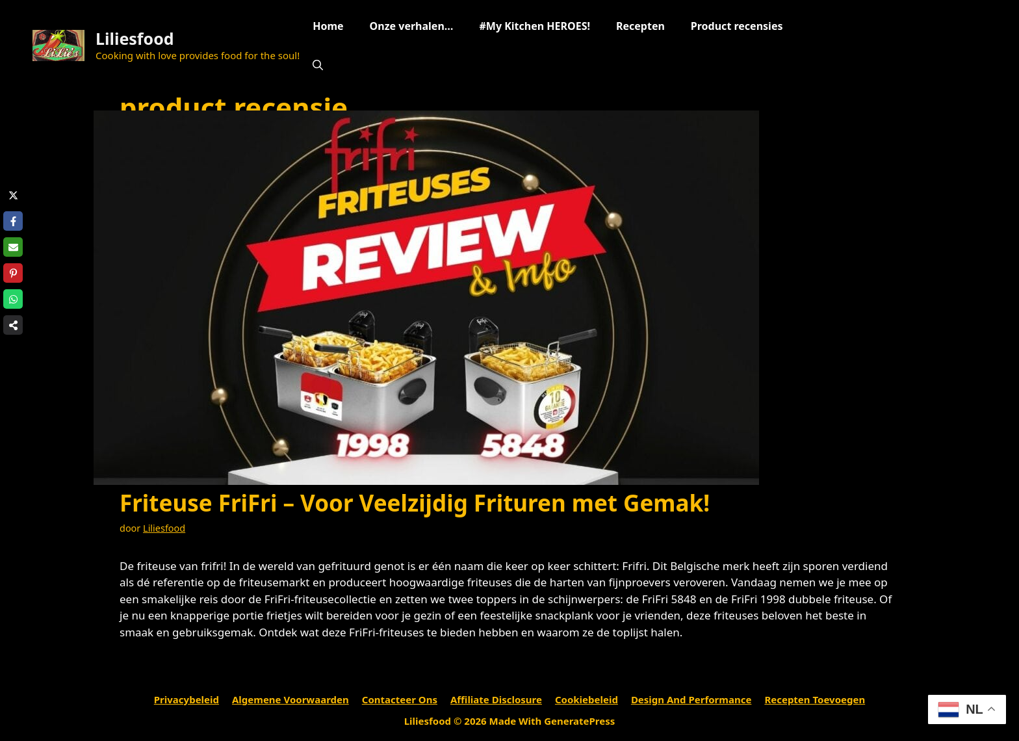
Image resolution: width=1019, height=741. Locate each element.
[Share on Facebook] (13, 221)
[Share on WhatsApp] (13, 299)
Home (328, 26)
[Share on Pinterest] (13, 273)
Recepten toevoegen (814, 699)
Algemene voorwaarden (290, 699)
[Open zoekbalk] (318, 65)
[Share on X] (13, 195)
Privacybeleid (186, 699)
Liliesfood (135, 38)
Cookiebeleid (586, 699)
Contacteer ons (399, 699)
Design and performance (691, 699)
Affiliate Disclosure (496, 699)
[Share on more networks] (13, 325)
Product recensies (737, 26)
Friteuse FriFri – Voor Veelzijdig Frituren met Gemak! (415, 503)
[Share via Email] (13, 247)
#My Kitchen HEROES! (534, 26)
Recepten (640, 26)
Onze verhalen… (412, 26)
